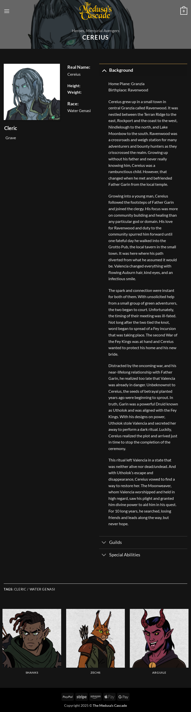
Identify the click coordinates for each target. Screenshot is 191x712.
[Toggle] (104, 70)
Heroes (78, 30)
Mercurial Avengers (102, 30)
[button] (7, 11)
